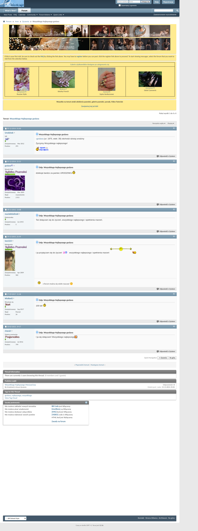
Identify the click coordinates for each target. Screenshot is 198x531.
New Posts (8, 15)
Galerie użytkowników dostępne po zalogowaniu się (89, 64)
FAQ (15, 15)
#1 (174, 128)
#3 (174, 209)
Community (31, 15)
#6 (174, 326)
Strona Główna (151, 518)
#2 (174, 161)
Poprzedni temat (82, 365)
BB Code (55, 406)
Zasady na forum (59, 421)
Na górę (172, 358)
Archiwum (163, 518)
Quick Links (57, 15)
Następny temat (97, 365)
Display (170, 123)
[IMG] (54, 412)
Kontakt (141, 518)
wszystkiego (27, 395)
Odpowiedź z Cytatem (166, 156)
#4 (174, 236)
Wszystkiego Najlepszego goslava (24, 118)
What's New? (10, 11)
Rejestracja (168, 2)
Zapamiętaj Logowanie (128, 5)
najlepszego (16, 395)
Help (157, 2)
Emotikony (56, 409)
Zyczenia (25, 21)
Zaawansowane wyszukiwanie (165, 14)
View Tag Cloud (11, 398)
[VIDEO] (55, 414)
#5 (174, 294)
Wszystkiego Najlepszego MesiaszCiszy (20, 385)
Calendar (22, 15)
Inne (17, 21)
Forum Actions (44, 15)
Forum (24, 11)
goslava (40, 139)
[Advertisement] (188, 46)
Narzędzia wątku (158, 123)
